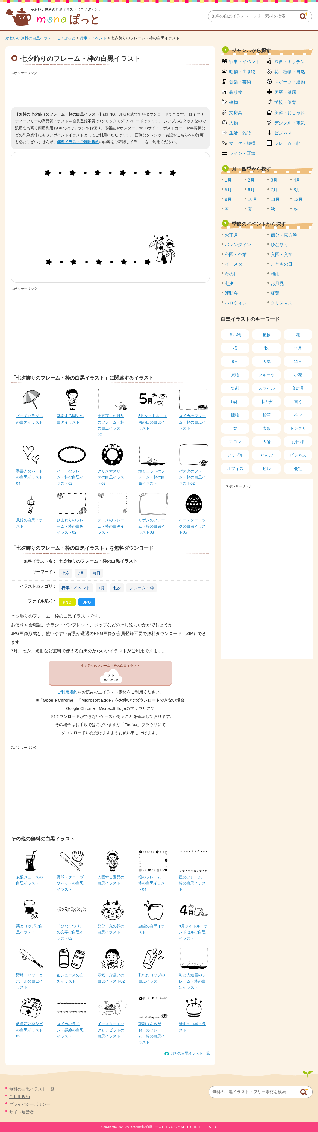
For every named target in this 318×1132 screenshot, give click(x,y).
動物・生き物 (242, 71)
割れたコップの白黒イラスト (151, 978)
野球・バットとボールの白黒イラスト (29, 981)
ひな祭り (279, 244)
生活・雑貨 (240, 133)
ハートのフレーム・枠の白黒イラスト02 (70, 477)
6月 (251, 189)
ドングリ (298, 428)
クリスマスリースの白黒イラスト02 (111, 477)
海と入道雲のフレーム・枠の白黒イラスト (192, 981)
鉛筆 (267, 415)
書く (298, 401)
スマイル (266, 388)
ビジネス (283, 133)
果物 (235, 374)
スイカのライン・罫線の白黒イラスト (70, 1030)
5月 (228, 189)
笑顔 (235, 388)
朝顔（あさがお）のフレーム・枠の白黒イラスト (151, 1033)
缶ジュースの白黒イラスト (70, 978)
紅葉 (275, 293)
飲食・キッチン (289, 61)
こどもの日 (282, 264)
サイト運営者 (21, 1112)
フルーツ (266, 374)
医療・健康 (285, 92)
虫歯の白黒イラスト (151, 929)
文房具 (235, 112)
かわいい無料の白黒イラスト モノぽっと (40, 38)
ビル (267, 468)
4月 (296, 180)
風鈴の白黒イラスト (29, 523)
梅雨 (275, 274)
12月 (298, 199)
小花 (298, 374)
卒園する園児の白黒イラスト (70, 419)
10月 (252, 199)
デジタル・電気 (289, 122)
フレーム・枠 (141, 588)
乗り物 (235, 92)
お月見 (277, 283)
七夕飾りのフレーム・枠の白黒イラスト (110, 666)
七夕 (65, 573)
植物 (267, 334)
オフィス (235, 468)
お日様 (298, 441)
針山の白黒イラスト (192, 1027)
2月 (251, 180)
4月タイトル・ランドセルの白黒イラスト (193, 932)
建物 (233, 102)
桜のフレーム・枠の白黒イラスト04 (151, 883)
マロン (235, 441)
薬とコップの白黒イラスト (29, 929)
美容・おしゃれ (289, 112)
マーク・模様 (242, 143)
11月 (275, 199)
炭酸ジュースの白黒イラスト (29, 880)
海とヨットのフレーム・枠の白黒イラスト (151, 477)
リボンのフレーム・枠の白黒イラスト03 (151, 526)
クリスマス (282, 303)
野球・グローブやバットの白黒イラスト (70, 883)
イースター (236, 264)
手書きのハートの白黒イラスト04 (29, 477)
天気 (267, 361)
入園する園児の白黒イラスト (111, 880)
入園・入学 (282, 254)
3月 (274, 180)
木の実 (266, 401)
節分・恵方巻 (284, 235)
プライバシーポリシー (29, 1104)
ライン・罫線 (242, 153)
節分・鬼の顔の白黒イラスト (111, 929)
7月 (81, 573)
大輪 (267, 441)
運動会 (231, 293)
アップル (235, 455)
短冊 (96, 573)
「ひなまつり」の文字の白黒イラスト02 (70, 932)
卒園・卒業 (236, 254)
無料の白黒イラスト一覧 (190, 1053)
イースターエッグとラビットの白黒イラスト (111, 1030)
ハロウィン (236, 303)
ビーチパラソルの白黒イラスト (29, 419)
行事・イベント (93, 38)
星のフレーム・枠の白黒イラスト (192, 883)
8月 (296, 189)
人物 (233, 122)
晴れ (235, 401)
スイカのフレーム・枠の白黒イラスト (192, 422)
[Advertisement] (110, 89)
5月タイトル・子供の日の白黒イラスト (152, 422)
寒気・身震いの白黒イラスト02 (111, 978)
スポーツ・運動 (289, 82)
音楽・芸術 (240, 82)
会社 (298, 468)
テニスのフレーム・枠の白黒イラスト (111, 526)
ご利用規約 (67, 692)
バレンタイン (238, 244)
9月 (228, 199)
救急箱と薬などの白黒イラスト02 (29, 1030)
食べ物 (235, 334)
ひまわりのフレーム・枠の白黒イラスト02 (70, 526)
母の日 (231, 274)
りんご (266, 455)
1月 (228, 180)
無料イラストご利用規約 (78, 142)
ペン (298, 415)
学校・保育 (285, 102)
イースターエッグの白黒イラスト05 (192, 526)
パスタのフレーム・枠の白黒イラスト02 (192, 477)
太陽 (267, 428)
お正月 (231, 235)
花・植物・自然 (289, 71)
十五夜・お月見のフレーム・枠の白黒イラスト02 (111, 425)
